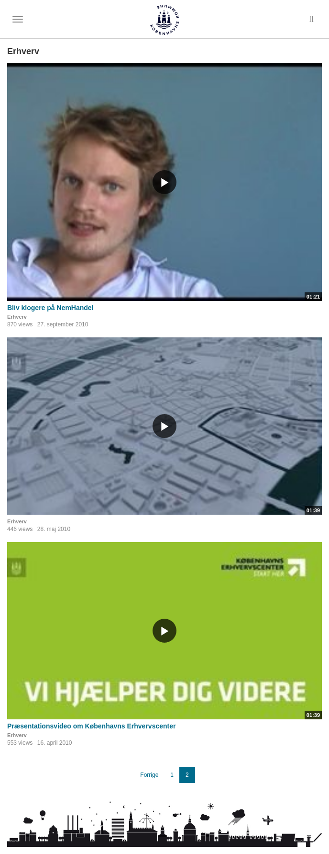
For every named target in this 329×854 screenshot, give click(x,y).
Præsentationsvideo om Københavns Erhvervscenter (91, 726)
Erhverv (17, 317)
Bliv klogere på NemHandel (50, 308)
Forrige (149, 775)
